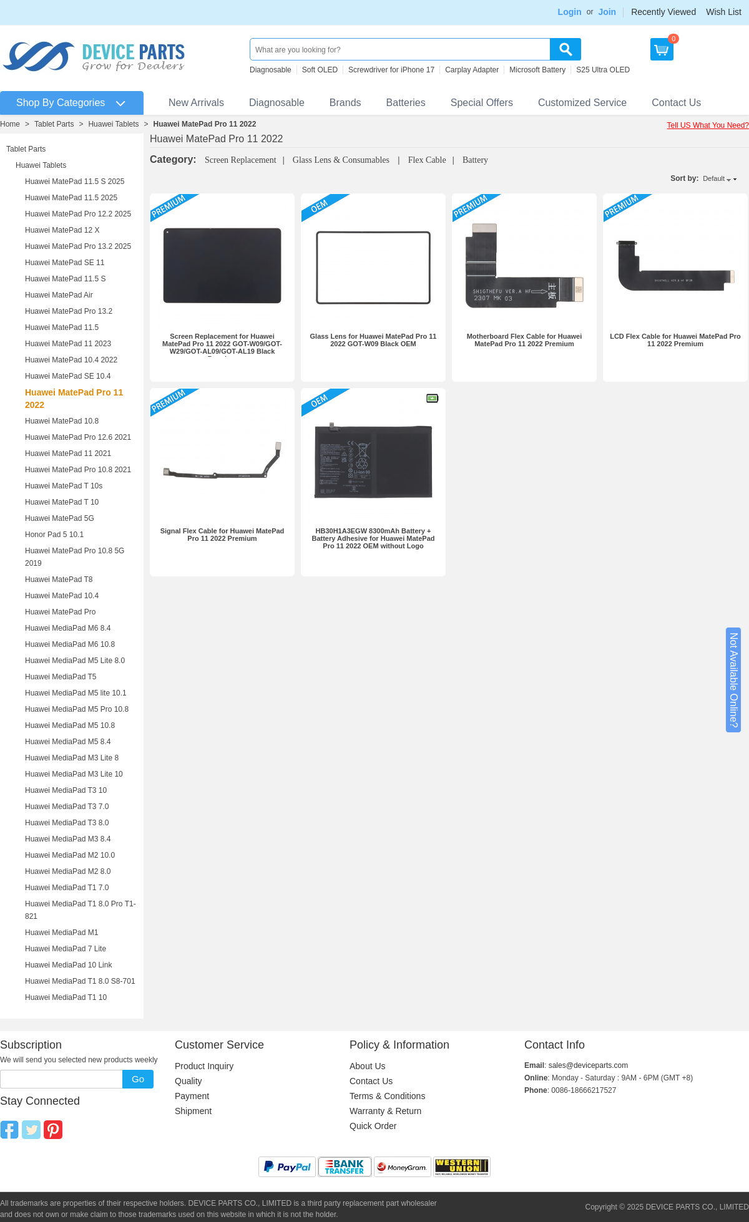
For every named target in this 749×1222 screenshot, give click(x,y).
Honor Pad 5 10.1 (54, 534)
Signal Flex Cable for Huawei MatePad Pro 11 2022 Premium (222, 534)
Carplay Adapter (472, 69)
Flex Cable (427, 160)
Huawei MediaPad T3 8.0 (67, 822)
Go (138, 1079)
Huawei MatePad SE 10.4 (67, 376)
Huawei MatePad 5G (59, 518)
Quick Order (373, 1126)
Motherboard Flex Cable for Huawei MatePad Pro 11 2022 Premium (524, 339)
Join (607, 12)
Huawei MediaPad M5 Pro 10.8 (77, 709)
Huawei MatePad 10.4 (62, 595)
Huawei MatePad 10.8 (62, 421)
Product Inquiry (204, 1066)
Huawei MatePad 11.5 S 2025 (74, 181)
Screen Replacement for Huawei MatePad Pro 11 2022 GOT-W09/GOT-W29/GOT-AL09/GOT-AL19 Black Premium (222, 347)
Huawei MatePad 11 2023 (68, 343)
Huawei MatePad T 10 (62, 502)
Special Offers (482, 102)
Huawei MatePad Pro (60, 612)
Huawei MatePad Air (59, 295)
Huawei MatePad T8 (59, 579)
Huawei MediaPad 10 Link (68, 965)
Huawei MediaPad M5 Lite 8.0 (75, 660)
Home (10, 124)
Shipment (193, 1111)
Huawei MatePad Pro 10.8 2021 (78, 469)
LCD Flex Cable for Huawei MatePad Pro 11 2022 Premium (675, 339)
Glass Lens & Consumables (342, 160)
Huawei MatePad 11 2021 (68, 453)
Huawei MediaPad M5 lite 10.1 (76, 693)
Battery (475, 160)
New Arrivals (196, 102)
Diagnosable (270, 69)
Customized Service (582, 102)
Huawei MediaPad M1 (61, 932)
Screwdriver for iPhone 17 (391, 69)
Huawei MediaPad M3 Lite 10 (74, 774)
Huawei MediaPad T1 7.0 (67, 887)
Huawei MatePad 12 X (62, 230)
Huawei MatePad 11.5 (62, 327)
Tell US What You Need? (708, 125)
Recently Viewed (663, 12)
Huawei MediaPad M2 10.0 (70, 855)
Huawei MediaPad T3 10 (66, 790)
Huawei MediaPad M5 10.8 (70, 725)
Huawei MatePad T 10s (63, 486)
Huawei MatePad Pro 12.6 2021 (78, 437)
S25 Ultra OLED (603, 69)
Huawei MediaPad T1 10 (66, 997)
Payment (192, 1096)
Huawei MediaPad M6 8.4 (67, 628)
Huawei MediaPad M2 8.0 (67, 871)
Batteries (406, 102)
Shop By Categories (60, 102)
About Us (368, 1066)
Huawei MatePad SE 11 (64, 262)
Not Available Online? (733, 680)
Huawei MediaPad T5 (61, 676)
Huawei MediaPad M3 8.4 (67, 839)
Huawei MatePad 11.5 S (65, 278)
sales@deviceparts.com (589, 1065)
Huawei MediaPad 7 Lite (65, 948)
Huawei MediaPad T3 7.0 (67, 806)
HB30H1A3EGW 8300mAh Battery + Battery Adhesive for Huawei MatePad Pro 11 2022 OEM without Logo (372, 538)
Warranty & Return (385, 1111)
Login (570, 12)
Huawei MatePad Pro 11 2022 (205, 124)
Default (714, 178)
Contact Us (676, 102)
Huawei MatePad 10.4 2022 (71, 360)
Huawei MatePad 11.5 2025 (71, 197)
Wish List (724, 12)
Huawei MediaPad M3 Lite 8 (72, 758)
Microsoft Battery (537, 69)
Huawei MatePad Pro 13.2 (68, 311)
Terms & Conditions (387, 1096)
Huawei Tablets (113, 124)
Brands (345, 102)
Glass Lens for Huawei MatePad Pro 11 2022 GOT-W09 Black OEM (373, 339)
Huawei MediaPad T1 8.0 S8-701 (80, 981)
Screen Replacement (241, 160)
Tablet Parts (54, 124)
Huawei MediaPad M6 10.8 (70, 644)
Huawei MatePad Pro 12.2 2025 (78, 214)
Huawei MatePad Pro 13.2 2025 (78, 246)
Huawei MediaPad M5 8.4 (67, 741)
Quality (188, 1081)
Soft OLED (320, 69)
